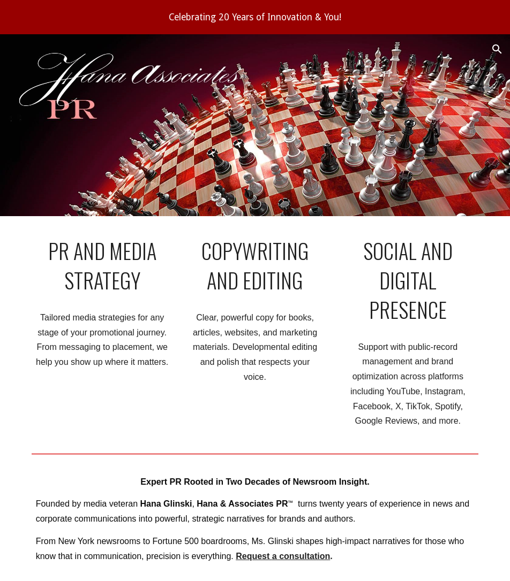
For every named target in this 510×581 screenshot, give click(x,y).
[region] (255, 17)
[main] (102, 266)
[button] (497, 49)
